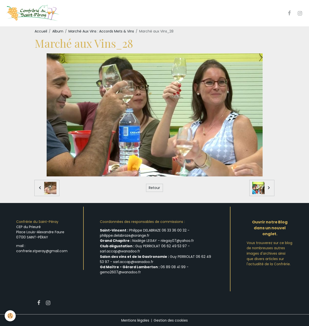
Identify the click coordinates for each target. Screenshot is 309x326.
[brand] (33, 13)
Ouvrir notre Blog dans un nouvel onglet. (270, 228)
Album (57, 31)
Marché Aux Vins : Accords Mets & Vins (101, 31)
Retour (154, 188)
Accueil (41, 31)
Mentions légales (135, 319)
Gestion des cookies (171, 319)
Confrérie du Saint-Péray (37, 221)
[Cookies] (10, 315)
